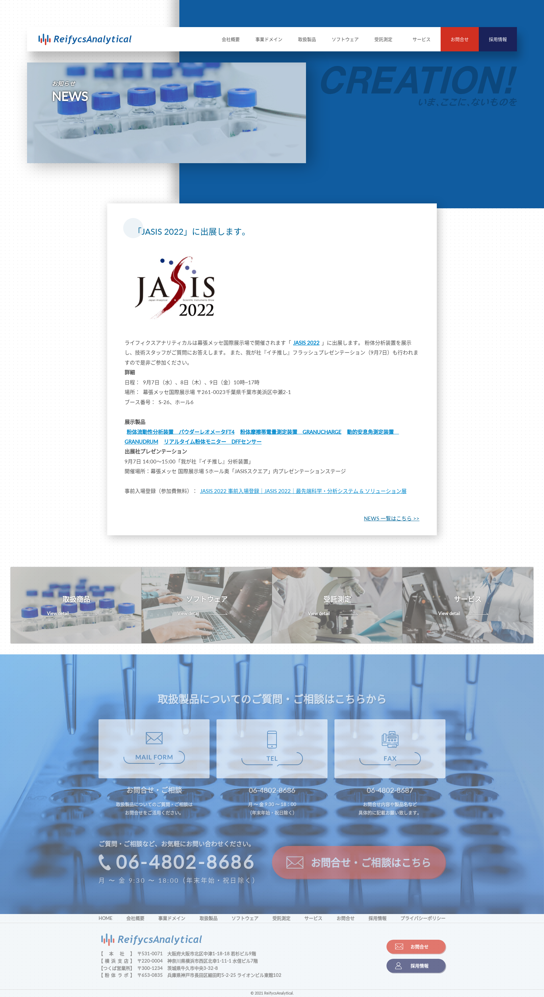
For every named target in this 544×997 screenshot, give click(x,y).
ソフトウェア (345, 39)
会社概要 (231, 39)
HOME (105, 918)
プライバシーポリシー (422, 918)
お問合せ (460, 39)
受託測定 (383, 39)
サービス (422, 39)
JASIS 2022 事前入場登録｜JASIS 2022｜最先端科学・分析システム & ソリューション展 (303, 491)
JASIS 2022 (306, 343)
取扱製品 (307, 39)
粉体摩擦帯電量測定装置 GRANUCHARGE (290, 431)
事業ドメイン (268, 39)
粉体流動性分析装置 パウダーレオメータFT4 (181, 431)
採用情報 (498, 39)
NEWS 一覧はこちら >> (391, 518)
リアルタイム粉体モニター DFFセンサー (213, 441)
